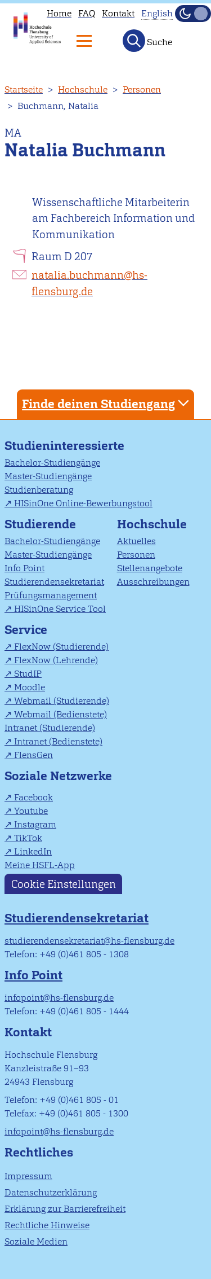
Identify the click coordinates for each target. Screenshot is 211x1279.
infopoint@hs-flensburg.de (59, 998)
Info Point (24, 568)
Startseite (24, 89)
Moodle (29, 687)
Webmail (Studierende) (61, 701)
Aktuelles (136, 541)
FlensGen (33, 755)
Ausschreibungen (153, 582)
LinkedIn (33, 851)
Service (26, 629)
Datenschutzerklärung (51, 1192)
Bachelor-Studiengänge (52, 462)
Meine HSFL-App (40, 865)
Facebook (33, 797)
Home (59, 13)
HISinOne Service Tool (60, 609)
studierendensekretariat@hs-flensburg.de (89, 941)
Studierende (40, 524)
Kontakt (118, 13)
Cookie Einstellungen (63, 884)
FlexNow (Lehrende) (56, 660)
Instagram (35, 824)
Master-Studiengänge (48, 476)
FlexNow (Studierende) (61, 646)
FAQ (86, 13)
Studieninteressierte (64, 445)
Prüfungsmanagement (51, 595)
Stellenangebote (149, 568)
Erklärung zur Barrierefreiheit (65, 1209)
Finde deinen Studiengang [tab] (107, 403)
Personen (142, 89)
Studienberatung (39, 490)
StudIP (28, 674)
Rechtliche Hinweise (47, 1225)
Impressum (28, 1176)
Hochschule (82, 89)
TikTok (28, 838)
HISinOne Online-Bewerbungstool (83, 503)
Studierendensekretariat (54, 582)
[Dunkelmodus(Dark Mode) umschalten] (193, 13)
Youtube (31, 811)
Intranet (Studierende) (50, 728)
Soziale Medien (36, 1241)
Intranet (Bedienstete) (58, 741)
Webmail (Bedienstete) (60, 714)
